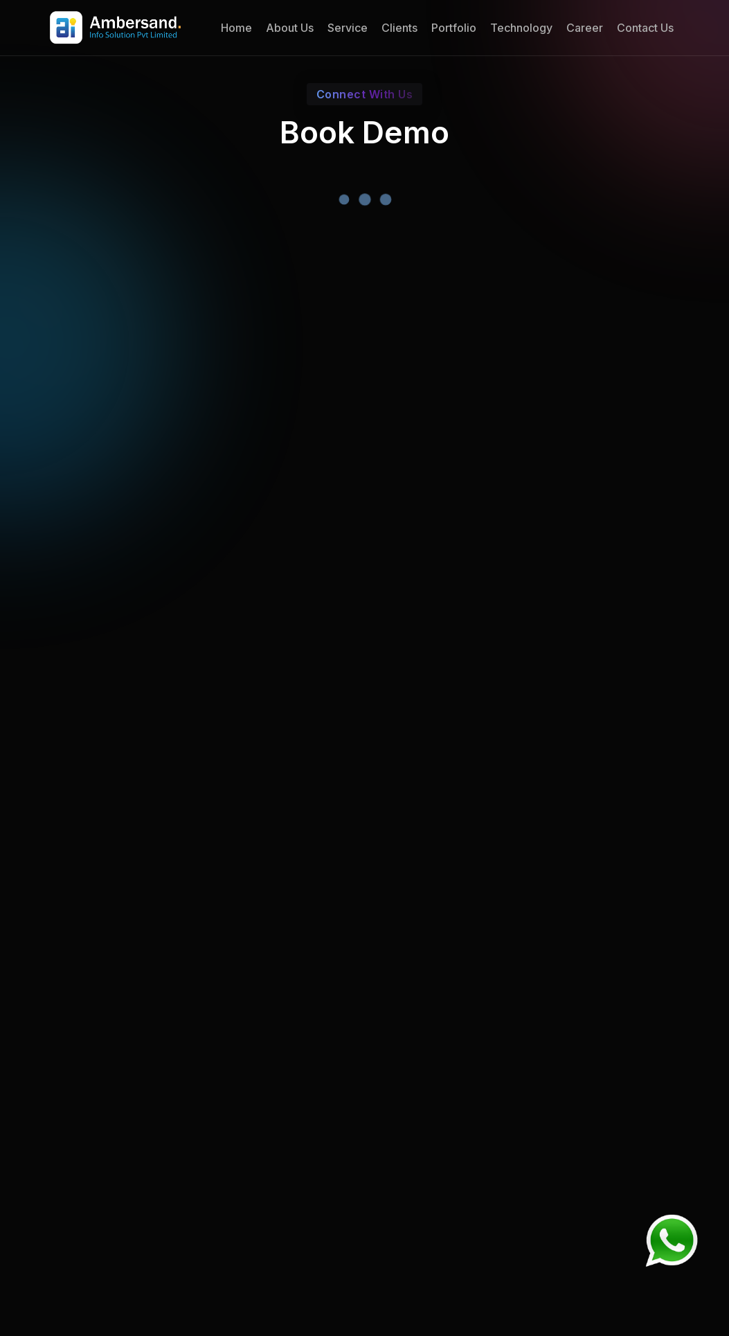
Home (236, 28)
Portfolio (453, 28)
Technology (521, 28)
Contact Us (645, 28)
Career (584, 28)
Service (347, 28)
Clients (399, 28)
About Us (290, 28)
